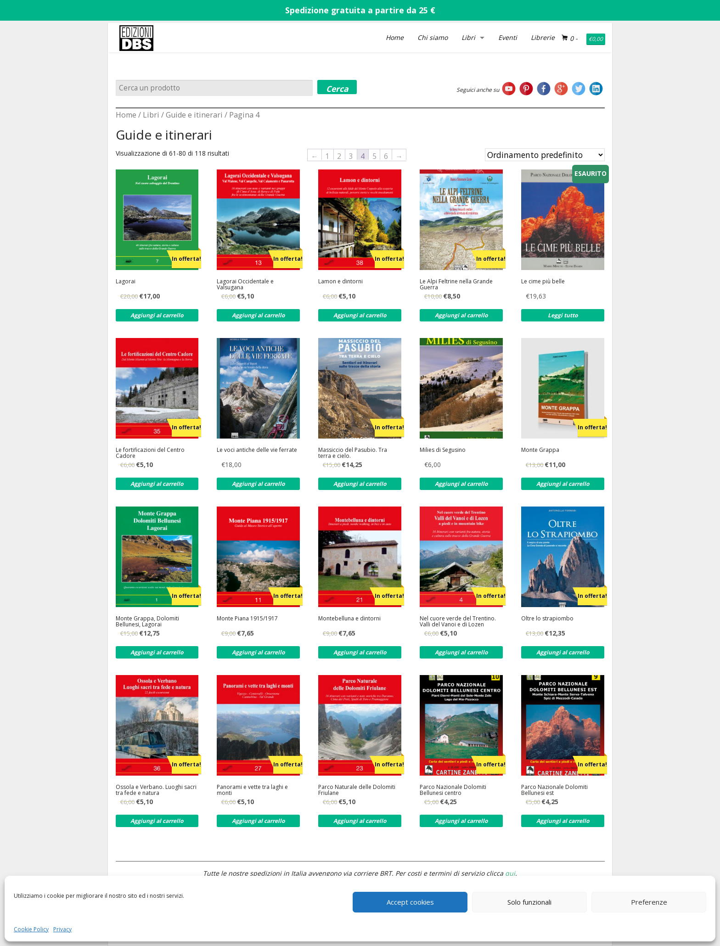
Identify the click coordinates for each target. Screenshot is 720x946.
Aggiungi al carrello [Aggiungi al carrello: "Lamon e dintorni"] (359, 315)
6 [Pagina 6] (386, 156)
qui (510, 873)
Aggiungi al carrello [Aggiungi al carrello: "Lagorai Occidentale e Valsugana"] (258, 315)
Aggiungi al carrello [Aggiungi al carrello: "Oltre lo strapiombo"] (562, 652)
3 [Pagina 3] (351, 156)
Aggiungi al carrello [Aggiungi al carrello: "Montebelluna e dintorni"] (359, 652)
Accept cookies (410, 902)
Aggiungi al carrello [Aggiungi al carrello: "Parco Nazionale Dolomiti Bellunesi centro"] (461, 821)
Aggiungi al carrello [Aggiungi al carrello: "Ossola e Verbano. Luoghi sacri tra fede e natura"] (156, 821)
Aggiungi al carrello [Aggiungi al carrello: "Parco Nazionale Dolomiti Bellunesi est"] (562, 821)
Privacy (62, 929)
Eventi (507, 37)
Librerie (543, 37)
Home (395, 37)
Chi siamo (432, 37)
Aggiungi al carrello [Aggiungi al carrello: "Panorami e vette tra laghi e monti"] (258, 821)
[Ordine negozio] (545, 154)
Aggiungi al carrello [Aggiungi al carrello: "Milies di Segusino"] (461, 484)
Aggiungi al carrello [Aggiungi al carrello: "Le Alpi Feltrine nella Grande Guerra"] (461, 315)
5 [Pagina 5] (374, 156)
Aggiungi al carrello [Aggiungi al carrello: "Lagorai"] (156, 315)
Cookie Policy (31, 929)
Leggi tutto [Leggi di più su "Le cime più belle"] (563, 315)
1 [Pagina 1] (328, 156)
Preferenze (649, 902)
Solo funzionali (529, 902)
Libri (468, 37)
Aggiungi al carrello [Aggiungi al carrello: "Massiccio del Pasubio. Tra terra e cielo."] (359, 484)
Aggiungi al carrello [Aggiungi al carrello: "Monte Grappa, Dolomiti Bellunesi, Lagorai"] (156, 652)
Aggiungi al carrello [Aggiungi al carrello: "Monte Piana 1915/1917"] (258, 652)
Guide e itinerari (194, 115)
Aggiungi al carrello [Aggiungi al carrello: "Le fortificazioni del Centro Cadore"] (156, 484)
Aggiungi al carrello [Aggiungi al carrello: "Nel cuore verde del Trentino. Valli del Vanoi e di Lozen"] (461, 652)
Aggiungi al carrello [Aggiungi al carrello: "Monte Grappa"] (562, 484)
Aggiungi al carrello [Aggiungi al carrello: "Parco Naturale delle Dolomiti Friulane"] (359, 821)
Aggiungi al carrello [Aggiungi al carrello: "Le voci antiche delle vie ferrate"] (258, 484)
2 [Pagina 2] (339, 156)
